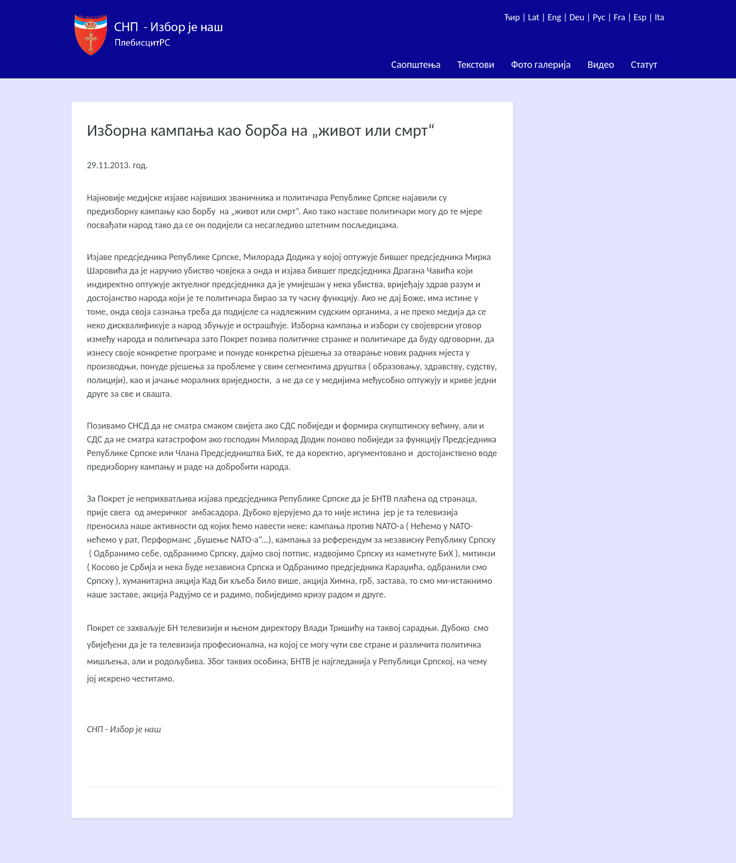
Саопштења (416, 64)
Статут (644, 64)
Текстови (475, 64)
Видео (601, 64)
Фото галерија (541, 64)
